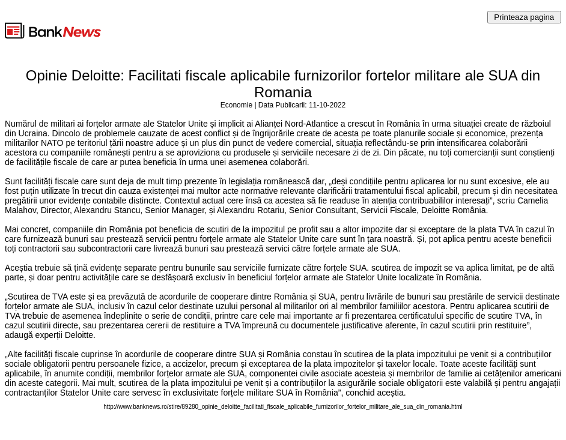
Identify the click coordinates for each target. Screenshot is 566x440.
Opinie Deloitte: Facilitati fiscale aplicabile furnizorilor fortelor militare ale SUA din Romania (283, 83)
